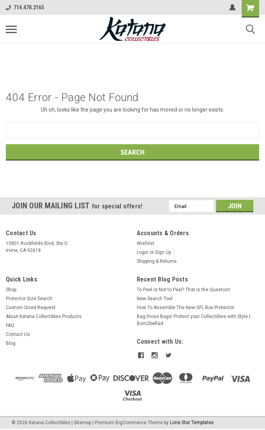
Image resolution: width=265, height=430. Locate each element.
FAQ (10, 325)
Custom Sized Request (31, 307)
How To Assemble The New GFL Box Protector (185, 307)
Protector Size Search (29, 298)
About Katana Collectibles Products (44, 316)
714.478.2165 (25, 7)
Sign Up (163, 252)
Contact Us (18, 334)
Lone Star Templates (192, 422)
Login (142, 252)
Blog (11, 343)
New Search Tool (155, 298)
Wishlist (145, 243)
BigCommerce (130, 422)
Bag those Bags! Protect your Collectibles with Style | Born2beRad (193, 320)
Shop (11, 289)
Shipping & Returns (157, 261)
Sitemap (82, 422)
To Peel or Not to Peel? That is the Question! (183, 289)
